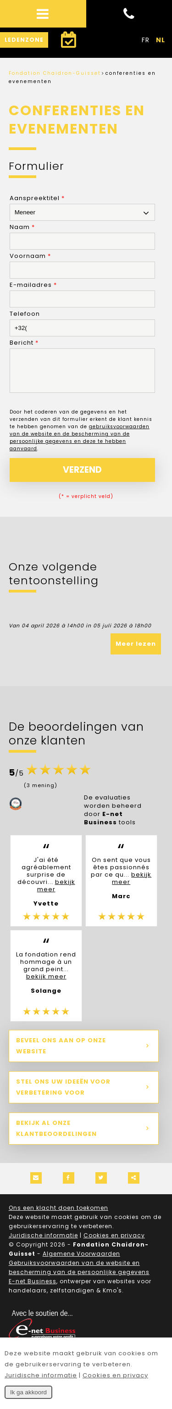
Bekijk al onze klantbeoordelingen (56, 1135)
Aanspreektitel (37, 198)
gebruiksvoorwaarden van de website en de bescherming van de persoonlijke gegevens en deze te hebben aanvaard (80, 444)
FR (146, 40)
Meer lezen (136, 650)
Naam (22, 227)
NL (160, 40)
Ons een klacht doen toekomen (58, 1215)
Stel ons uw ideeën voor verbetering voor (63, 1094)
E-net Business (32, 1288)
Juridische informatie (43, 1242)
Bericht (24, 342)
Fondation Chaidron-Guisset (55, 73)
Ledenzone (24, 40)
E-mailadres (33, 284)
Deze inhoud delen (133, 1185)
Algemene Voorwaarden (81, 1260)
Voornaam (30, 256)
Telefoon (25, 313)
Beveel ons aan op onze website (61, 1052)
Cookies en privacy (114, 1242)
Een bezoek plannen (65, 42)
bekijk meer (56, 892)
